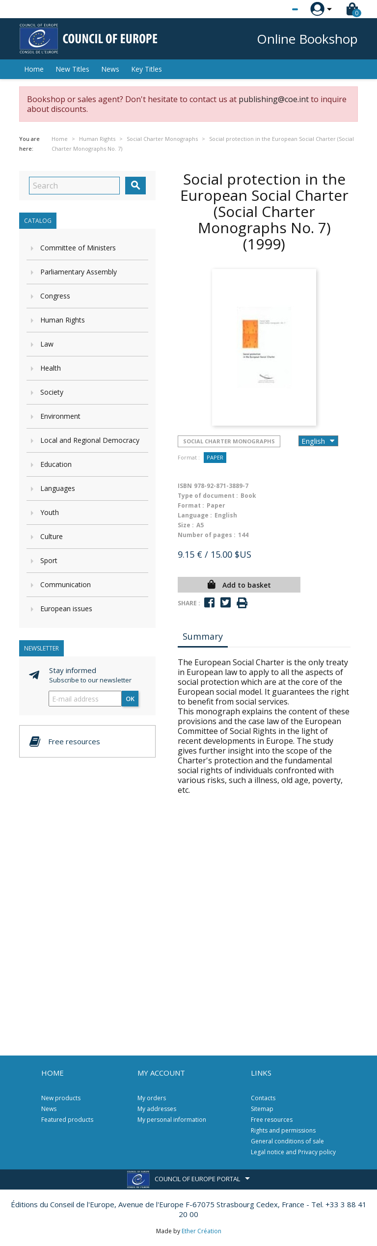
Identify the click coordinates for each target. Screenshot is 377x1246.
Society (51, 392)
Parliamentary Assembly (78, 271)
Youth (49, 512)
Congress (55, 295)
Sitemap (262, 1109)
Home (34, 69)
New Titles (72, 69)
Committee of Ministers (78, 247)
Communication (65, 584)
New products (61, 1098)
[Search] (74, 185)
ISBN (185, 486)
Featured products (67, 1119)
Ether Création (201, 1231)
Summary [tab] (203, 636)
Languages (57, 488)
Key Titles (146, 69)
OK (130, 698)
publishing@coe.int (274, 99)
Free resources (272, 1119)
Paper (215, 457)
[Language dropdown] (276, 9)
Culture (51, 536)
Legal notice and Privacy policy (293, 1152)
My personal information (171, 1119)
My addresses (156, 1109)
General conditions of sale (287, 1141)
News (110, 69)
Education (56, 464)
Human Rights (62, 320)
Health (50, 368)
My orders (151, 1098)
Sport (48, 560)
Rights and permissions (283, 1130)
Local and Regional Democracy (89, 440)
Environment (60, 416)
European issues (66, 608)
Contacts (263, 1098)
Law (47, 344)
